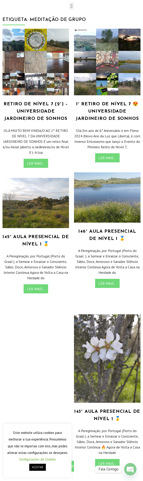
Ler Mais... (36, 163)
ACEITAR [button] (37, 467)
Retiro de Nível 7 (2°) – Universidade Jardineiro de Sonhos (36, 111)
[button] (71, 6)
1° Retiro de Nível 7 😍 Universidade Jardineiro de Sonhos (107, 111)
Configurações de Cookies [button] (37, 459)
